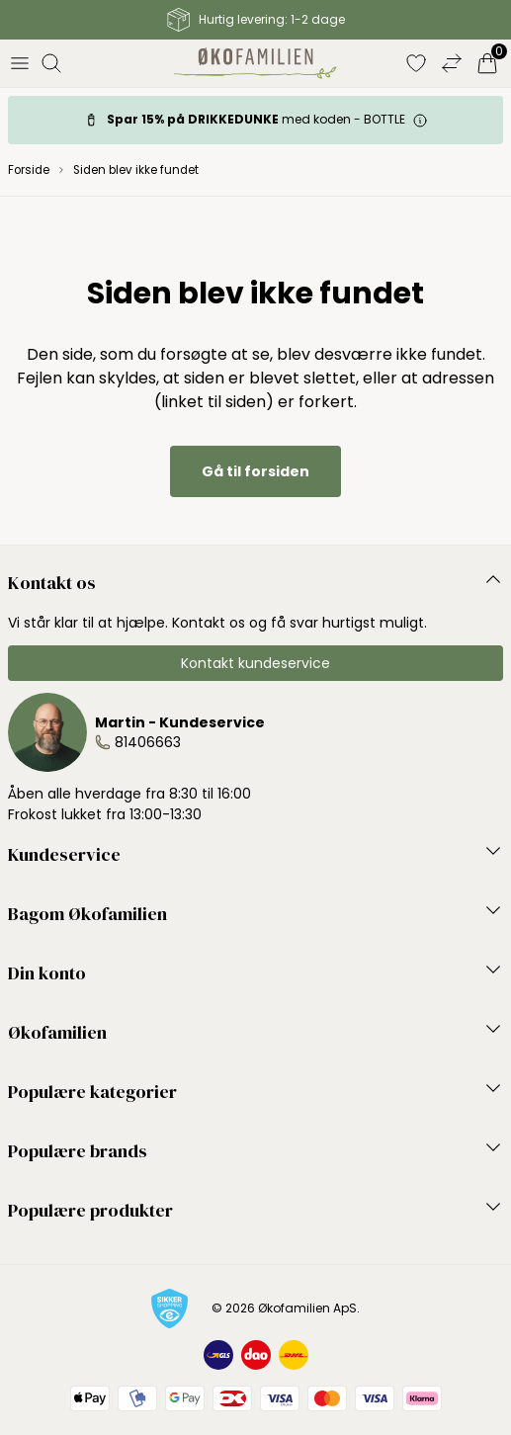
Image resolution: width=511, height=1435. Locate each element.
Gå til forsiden (255, 471)
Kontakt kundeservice (255, 663)
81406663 (148, 742)
